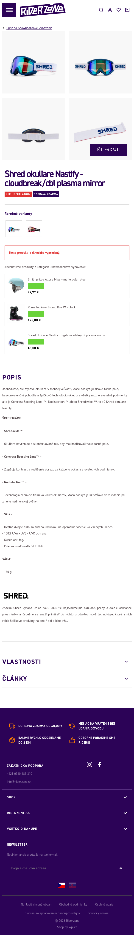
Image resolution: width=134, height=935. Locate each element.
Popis (11, 377)
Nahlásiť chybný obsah (36, 904)
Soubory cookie (98, 913)
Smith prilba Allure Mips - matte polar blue (57, 279)
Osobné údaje (104, 904)
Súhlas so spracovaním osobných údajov (52, 913)
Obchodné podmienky (73, 904)
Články (14, 678)
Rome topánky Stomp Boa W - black (52, 307)
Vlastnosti (21, 661)
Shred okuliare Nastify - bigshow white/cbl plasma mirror (67, 335)
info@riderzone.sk (19, 782)
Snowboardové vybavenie (29, 28)
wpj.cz (73, 927)
